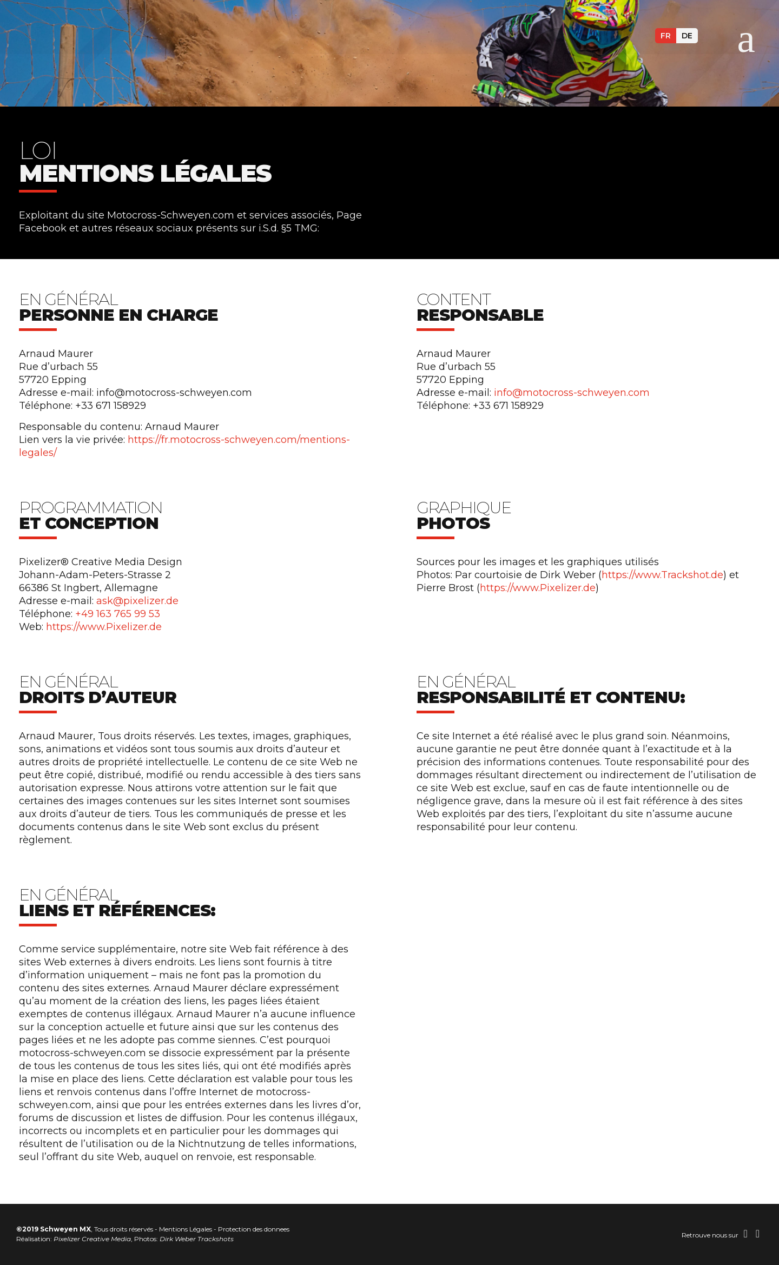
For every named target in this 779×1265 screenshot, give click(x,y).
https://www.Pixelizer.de (104, 627)
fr (666, 36)
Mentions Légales (185, 1229)
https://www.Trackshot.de (662, 575)
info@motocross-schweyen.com (572, 393)
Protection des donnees (253, 1229)
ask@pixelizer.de (137, 601)
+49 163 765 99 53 (117, 614)
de (687, 36)
